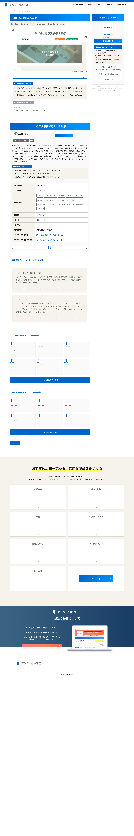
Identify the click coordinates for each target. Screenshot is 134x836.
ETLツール (55, 701)
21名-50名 (58, 248)
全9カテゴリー (37, 657)
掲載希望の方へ (122, 4)
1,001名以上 (34, 109)
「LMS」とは (108, 79)
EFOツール (79, 705)
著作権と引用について (75, 821)
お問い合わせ (105, 821)
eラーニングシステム (33, 113)
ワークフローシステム (23, 646)
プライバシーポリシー (92, 821)
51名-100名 (42, 424)
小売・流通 (52, 243)
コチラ (114, 90)
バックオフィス (17, 551)
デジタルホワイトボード (39, 701)
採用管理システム (97, 646)
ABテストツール (110, 701)
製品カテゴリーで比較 (95, 4)
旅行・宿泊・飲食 (21, 109)
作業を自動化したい (17, 515)
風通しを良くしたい (44, 417)
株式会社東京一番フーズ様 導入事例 (22, 439)
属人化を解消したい (17, 574)
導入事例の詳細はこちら (50, 77)
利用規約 (63, 821)
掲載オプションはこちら (42, 798)
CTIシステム (29, 732)
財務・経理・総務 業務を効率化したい (76, 516)
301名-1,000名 (50, 248)
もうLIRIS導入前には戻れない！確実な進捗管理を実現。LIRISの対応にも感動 (50, 546)
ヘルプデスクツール (43, 732)
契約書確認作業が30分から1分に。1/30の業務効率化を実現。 (22, 546)
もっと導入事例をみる (49, 464)
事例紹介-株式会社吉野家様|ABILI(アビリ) (32, 68)
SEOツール (89, 705)
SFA (55, 728)
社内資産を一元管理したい (20, 571)
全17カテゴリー (95, 711)
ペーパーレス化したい (45, 509)
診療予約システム (24, 505)
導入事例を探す (78, 4)
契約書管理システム (18, 555)
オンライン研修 (91, 651)
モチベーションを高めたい (47, 414)
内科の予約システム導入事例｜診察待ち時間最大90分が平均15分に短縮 (22, 500)
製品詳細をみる (79, 140)
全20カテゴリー (95, 684)
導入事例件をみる (49, 258)
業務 (13, 505)
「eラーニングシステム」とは (108, 74)
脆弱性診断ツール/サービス (28, 705)
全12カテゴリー (95, 657)
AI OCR (18, 674)
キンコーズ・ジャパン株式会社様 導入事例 (76, 395)
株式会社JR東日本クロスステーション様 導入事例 (22, 395)
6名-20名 (23, 484)
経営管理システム (39, 646)
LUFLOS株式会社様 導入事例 (49, 394)
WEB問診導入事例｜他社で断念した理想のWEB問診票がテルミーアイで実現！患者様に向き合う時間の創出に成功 (50, 500)
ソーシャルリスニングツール (106, 705)
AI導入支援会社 (23, 701)
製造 (39, 531)
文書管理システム (87, 674)
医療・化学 (59, 243)
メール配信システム (94, 701)
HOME (12, 11)
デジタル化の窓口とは (23, 821)
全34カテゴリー (37, 684)
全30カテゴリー (37, 711)
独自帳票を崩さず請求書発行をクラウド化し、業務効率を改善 (76, 500)
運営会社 (34, 824)
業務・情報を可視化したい (20, 512)
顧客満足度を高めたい (18, 509)
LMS (44, 113)
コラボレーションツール (52, 651)
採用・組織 (19, 113)
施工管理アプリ (54, 674)
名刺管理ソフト (25, 728)
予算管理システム (54, 646)
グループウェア (35, 651)
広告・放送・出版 (71, 380)
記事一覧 (110, 4)
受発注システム (78, 505)
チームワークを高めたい (19, 565)
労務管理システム (98, 678)
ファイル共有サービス (49, 705)
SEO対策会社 (81, 701)
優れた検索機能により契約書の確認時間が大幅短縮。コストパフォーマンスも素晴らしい (76, 546)
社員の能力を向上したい (19, 411)
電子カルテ (27, 674)
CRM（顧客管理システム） (42, 728)
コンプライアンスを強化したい (48, 571)
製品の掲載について (23, 824)
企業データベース (21, 651)
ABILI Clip (34, 140)
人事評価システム (112, 646)
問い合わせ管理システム (81, 678)
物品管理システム (53, 678)
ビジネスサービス (17, 531)
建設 (66, 484)
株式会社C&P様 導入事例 (48, 438)
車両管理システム (23, 678)
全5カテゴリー (37, 738)
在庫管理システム (38, 678)
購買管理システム (113, 678)
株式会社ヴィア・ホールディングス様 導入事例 (76, 439)
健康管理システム (105, 651)
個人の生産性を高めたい (46, 515)
